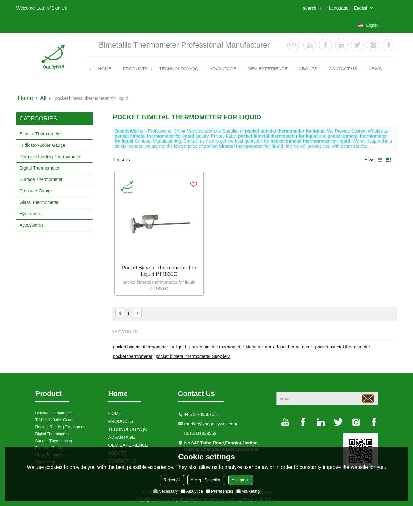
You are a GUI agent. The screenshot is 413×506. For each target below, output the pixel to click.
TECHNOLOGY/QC (178, 68)
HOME (105, 68)
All (43, 98)
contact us (343, 68)
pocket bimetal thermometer (342, 346)
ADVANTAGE (223, 68)
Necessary (165, 491)
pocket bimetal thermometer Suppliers (193, 356)
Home (25, 98)
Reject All (172, 479)
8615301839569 (200, 433)
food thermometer (294, 346)
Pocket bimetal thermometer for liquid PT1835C (159, 271)
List (380, 160)
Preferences (219, 491)
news (375, 68)
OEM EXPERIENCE (267, 68)
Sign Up (59, 7)
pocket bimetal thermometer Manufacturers (231, 346)
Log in (42, 7)
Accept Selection (206, 479)
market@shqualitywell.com (210, 423)
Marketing (248, 491)
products (135, 68)
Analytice (192, 491)
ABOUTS (308, 68)
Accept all (240, 479)
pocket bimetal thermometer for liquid (149, 346)
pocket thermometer (133, 356)
